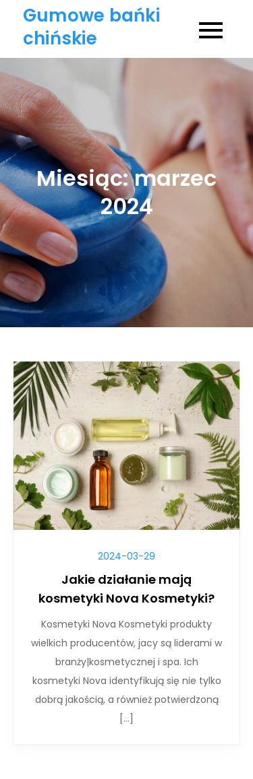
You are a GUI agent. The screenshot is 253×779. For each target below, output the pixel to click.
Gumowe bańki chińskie (91, 26)
